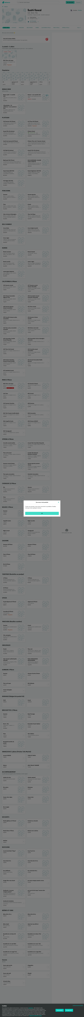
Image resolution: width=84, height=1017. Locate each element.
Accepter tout (69, 1010)
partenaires (30, 1008)
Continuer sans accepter (78, 1005)
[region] (42, 1010)
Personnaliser (59, 1010)
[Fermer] (58, 502)
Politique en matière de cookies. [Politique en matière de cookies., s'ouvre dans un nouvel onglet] (35, 1015)
